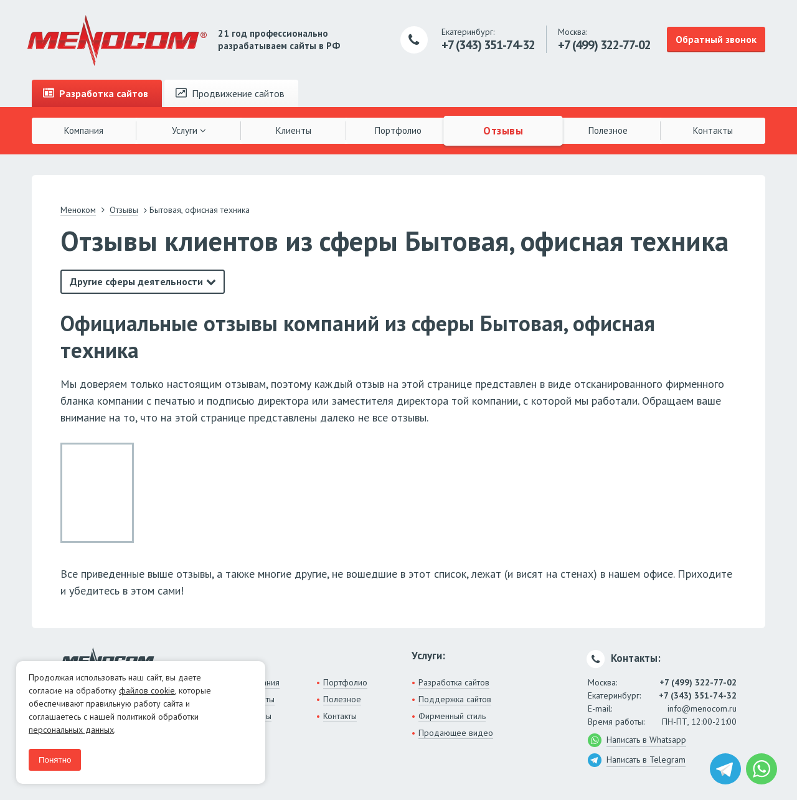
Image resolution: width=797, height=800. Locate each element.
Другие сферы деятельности (136, 281)
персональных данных (71, 729)
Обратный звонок (716, 39)
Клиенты (293, 130)
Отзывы (503, 130)
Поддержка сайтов (454, 699)
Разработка (95, 93)
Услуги (189, 130)
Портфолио (398, 130)
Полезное (608, 130)
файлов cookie (147, 690)
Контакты (713, 130)
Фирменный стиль (452, 716)
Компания (83, 130)
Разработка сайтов (453, 682)
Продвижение (230, 93)
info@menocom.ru (702, 708)
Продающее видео (455, 732)
